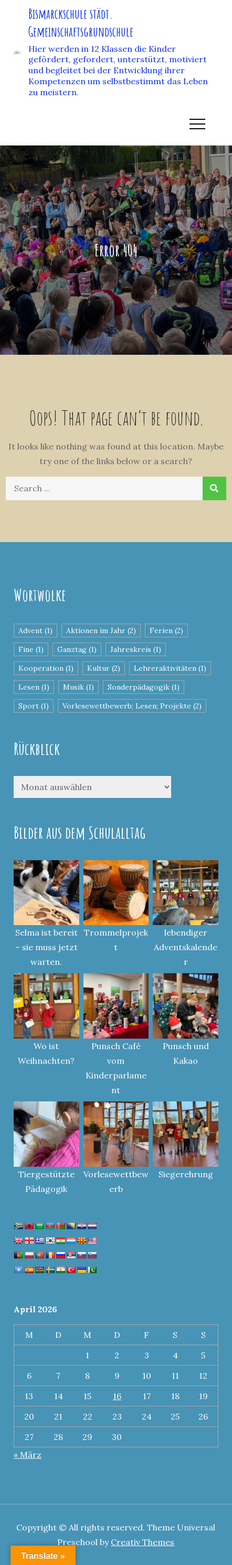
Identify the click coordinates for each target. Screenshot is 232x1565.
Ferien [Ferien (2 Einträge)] (166, 630)
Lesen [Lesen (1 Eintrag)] (33, 687)
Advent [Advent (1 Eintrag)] (35, 630)
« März (27, 1454)
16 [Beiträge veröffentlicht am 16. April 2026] (117, 1396)
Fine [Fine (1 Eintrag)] (31, 649)
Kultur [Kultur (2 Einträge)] (103, 668)
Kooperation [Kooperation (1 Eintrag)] (45, 668)
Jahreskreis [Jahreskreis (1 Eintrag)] (135, 649)
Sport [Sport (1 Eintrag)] (33, 706)
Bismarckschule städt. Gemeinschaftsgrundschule (80, 22)
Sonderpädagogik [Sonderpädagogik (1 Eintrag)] (144, 687)
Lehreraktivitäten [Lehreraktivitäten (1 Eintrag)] (170, 668)
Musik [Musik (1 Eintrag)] (78, 687)
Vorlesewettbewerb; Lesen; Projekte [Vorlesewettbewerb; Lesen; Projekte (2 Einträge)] (132, 706)
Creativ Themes (142, 1542)
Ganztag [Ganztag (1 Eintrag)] (77, 649)
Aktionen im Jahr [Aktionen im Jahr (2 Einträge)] (101, 630)
